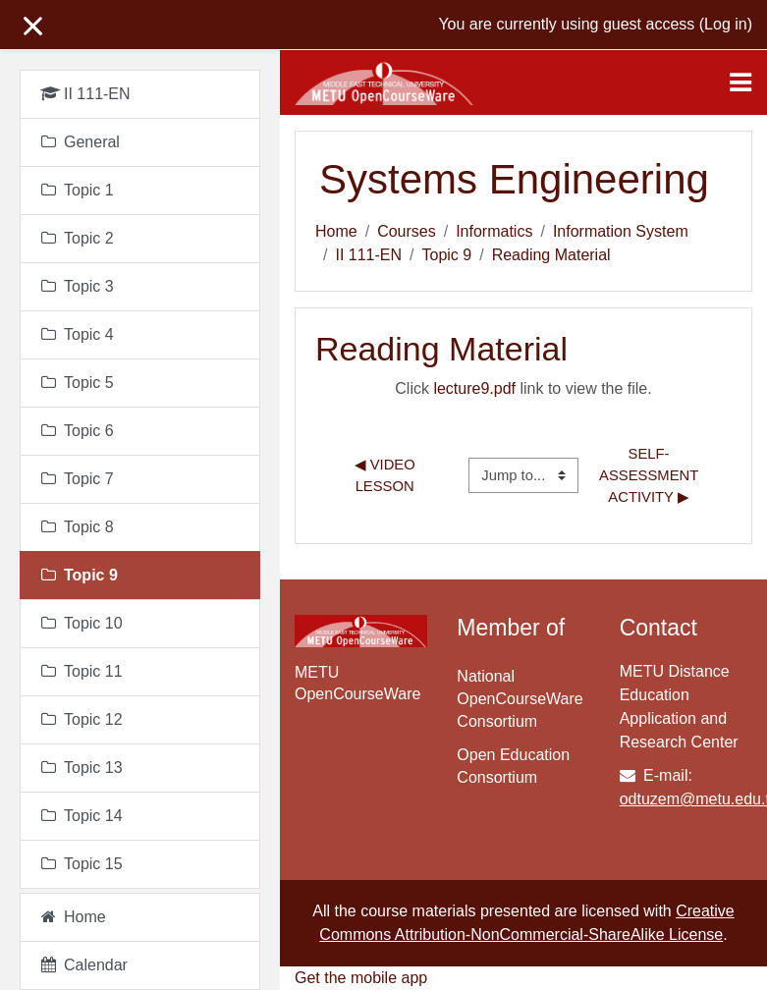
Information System (620, 231)
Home (336, 231)
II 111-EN (368, 255)
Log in (725, 24)
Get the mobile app (361, 977)
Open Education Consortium (513, 766)
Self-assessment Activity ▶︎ (650, 475)
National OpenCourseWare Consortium (519, 699)
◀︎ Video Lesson (387, 475)
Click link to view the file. (523, 388)
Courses (406, 231)
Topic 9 (447, 255)
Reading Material (551, 255)
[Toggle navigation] (740, 82)
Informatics (494, 231)
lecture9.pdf (474, 388)
